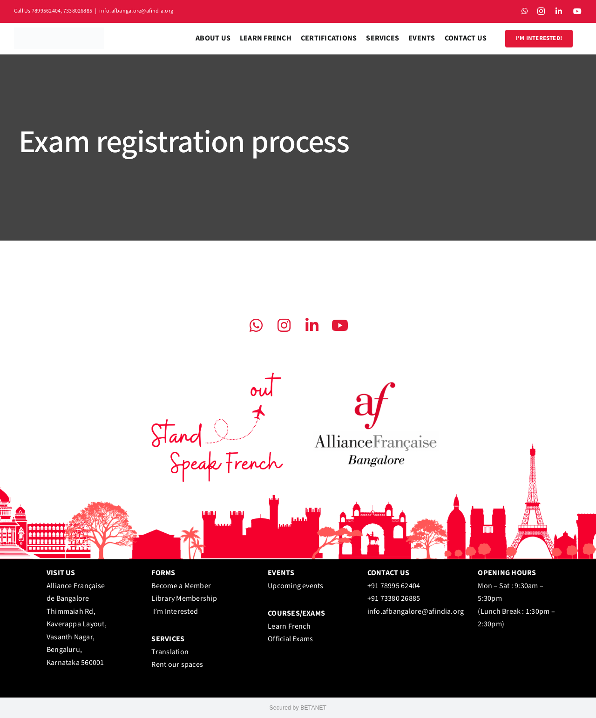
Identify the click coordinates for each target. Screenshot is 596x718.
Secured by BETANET (298, 708)
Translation (170, 652)
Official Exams (290, 639)
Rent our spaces (177, 665)
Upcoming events (296, 586)
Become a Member (181, 586)
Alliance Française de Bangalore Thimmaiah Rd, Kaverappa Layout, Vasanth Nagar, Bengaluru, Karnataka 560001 (77, 624)
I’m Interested (175, 612)
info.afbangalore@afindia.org (136, 10)
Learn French (289, 626)
